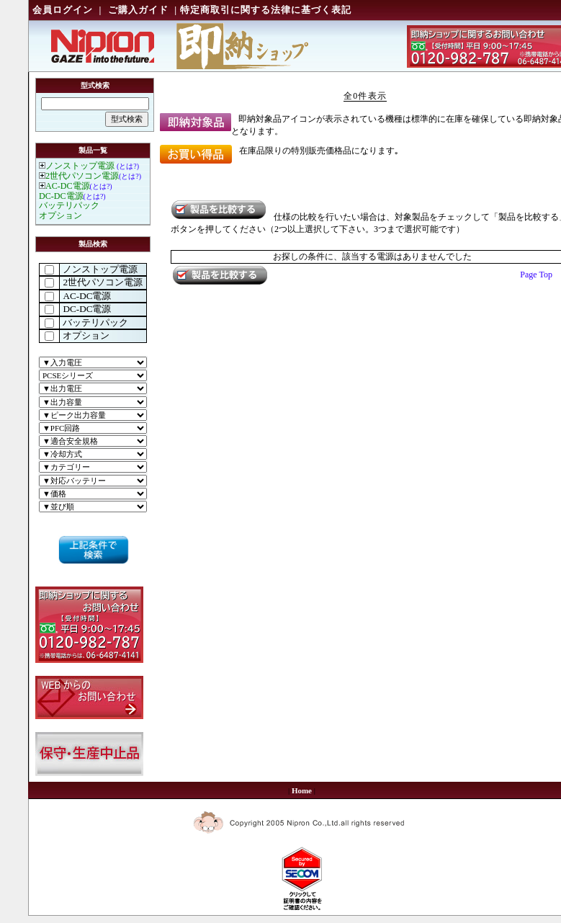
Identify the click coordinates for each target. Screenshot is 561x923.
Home (302, 790)
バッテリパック (69, 205)
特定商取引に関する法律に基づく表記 (265, 9)
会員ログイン (62, 9)
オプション (60, 215)
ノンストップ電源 (80, 166)
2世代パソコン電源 (82, 176)
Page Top (536, 274)
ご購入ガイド (138, 9)
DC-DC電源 (61, 196)
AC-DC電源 (67, 186)
